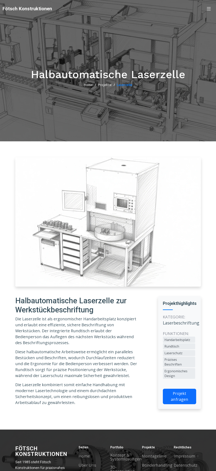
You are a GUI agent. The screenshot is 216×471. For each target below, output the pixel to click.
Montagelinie (154, 456)
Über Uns (88, 465)
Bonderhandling (157, 465)
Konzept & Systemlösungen (126, 457)
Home (88, 85)
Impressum (185, 456)
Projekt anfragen (179, 396)
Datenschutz (186, 465)
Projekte (105, 85)
